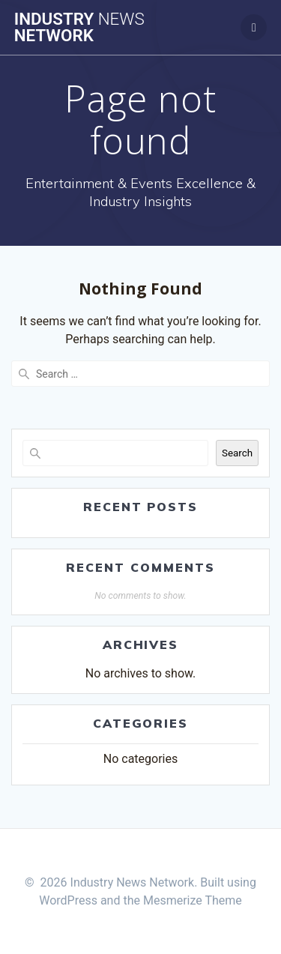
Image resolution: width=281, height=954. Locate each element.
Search (237, 453)
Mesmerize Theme (192, 900)
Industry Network (79, 27)
